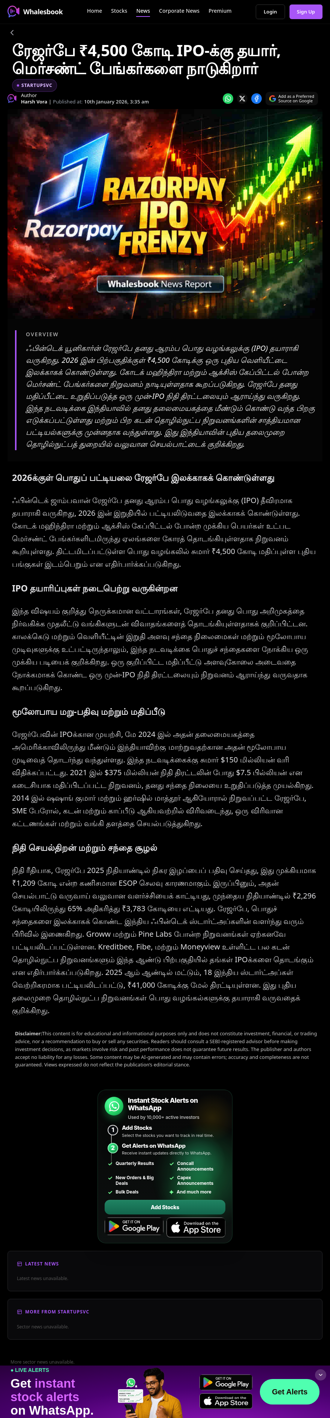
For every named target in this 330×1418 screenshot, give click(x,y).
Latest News (42, 1264)
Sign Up (306, 11)
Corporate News (179, 10)
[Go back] (12, 33)
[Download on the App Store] (195, 1227)
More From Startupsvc (57, 1312)
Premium (219, 10)
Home (94, 10)
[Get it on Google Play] (134, 1227)
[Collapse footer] (320, 1375)
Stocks (119, 10)
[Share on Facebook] (256, 98)
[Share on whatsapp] (228, 98)
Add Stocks (165, 1207)
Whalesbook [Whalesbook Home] (35, 12)
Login (270, 11)
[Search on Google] (292, 98)
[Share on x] (242, 98)
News (143, 10)
